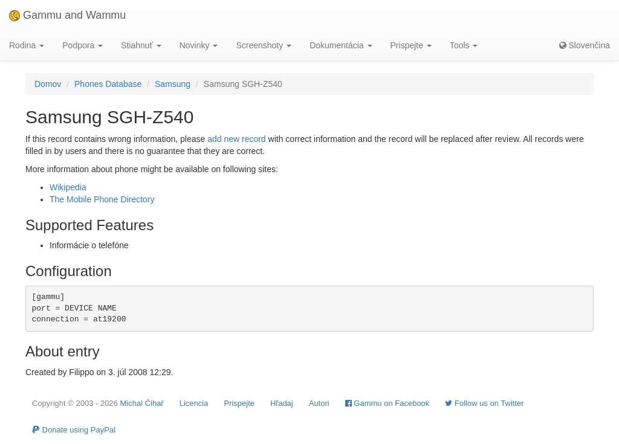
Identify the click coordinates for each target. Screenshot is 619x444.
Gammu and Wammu (67, 15)
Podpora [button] (82, 45)
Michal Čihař (141, 403)
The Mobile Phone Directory (102, 199)
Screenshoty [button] (263, 45)
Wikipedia (68, 187)
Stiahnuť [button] (141, 45)
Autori (319, 403)
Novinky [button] (199, 45)
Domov (47, 84)
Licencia (194, 403)
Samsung (172, 84)
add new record (236, 139)
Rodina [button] (26, 45)
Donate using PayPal (73, 429)
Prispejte (239, 403)
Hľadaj (281, 403)
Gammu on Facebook (387, 403)
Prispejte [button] (411, 45)
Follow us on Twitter (484, 403)
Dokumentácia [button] (341, 45)
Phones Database (107, 84)
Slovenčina (584, 45)
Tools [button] (464, 45)
